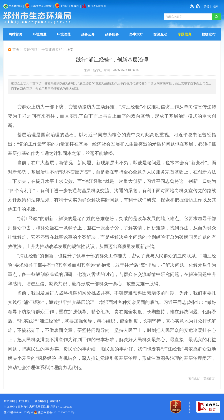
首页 (15, 49)
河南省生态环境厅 (41, 6)
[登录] (216, 6)
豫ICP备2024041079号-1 (18, 412)
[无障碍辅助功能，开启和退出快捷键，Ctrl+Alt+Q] (195, 5)
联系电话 (40, 401)
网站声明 (9, 401)
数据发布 (209, 34)
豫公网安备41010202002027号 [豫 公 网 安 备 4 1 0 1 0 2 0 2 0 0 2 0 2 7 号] (54, 412)
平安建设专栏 (51, 49)
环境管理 (64, 34)
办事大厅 (136, 34)
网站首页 (15, 34)
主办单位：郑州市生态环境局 (22, 406)
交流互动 (160, 34)
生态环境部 (15, 6)
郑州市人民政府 (70, 6)
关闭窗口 (209, 378)
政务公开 (88, 34)
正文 (69, 49)
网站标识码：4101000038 (56, 406)
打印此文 (194, 378)
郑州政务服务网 (97, 6)
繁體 (206, 6)
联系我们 (24, 401)
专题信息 (184, 34)
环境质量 (39, 34)
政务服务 (112, 34)
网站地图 (55, 401)
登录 (216, 6)
